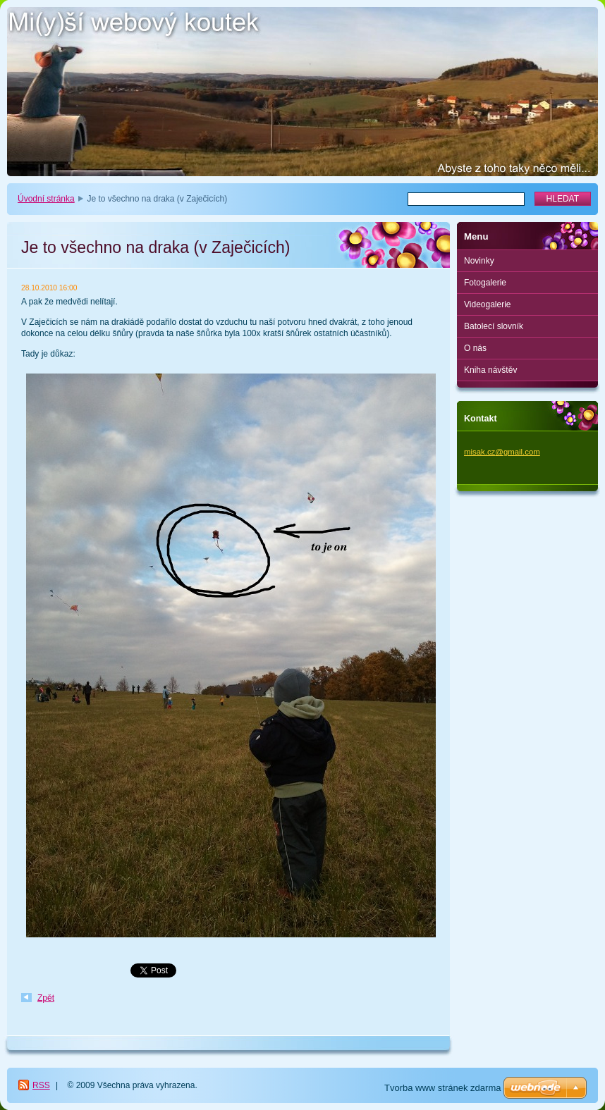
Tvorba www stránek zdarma (442, 1088)
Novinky (479, 261)
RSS (41, 1085)
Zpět (45, 998)
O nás (475, 348)
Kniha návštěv (490, 370)
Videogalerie (487, 304)
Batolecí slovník (493, 326)
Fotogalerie (485, 283)
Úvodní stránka (46, 199)
